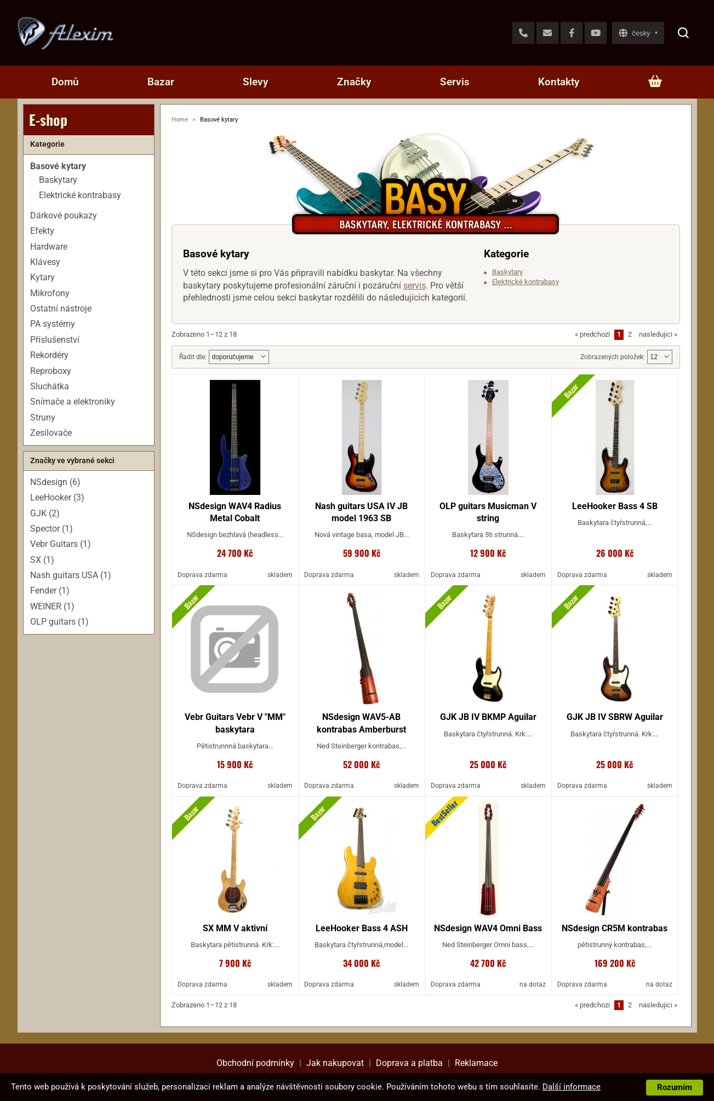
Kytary (42, 277)
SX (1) (42, 560)
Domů (65, 82)
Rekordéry (49, 355)
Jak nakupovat (335, 1063)
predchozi (592, 334)
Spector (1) (51, 528)
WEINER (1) (52, 606)
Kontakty (559, 82)
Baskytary (507, 272)
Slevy (256, 82)
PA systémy (52, 324)
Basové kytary (58, 166)
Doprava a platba (409, 1063)
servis (414, 285)
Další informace (571, 1087)
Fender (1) (50, 590)
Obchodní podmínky (255, 1063)
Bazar (160, 82)
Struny (42, 417)
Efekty (42, 231)
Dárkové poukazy (63, 215)
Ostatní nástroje (61, 308)
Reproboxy (50, 371)
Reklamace (476, 1063)
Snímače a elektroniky (72, 401)
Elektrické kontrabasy (525, 282)
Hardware (48, 246)
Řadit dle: (193, 357)
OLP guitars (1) (59, 621)
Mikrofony (50, 293)
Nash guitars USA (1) (70, 575)
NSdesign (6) (55, 482)
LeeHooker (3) (57, 497)
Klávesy (45, 262)
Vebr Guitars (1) (60, 544)
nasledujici (658, 334)
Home (180, 119)
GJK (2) (45, 513)
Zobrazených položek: (612, 357)
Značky (354, 82)
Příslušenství (54, 340)
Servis (455, 82)
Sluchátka (49, 386)
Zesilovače (51, 433)
